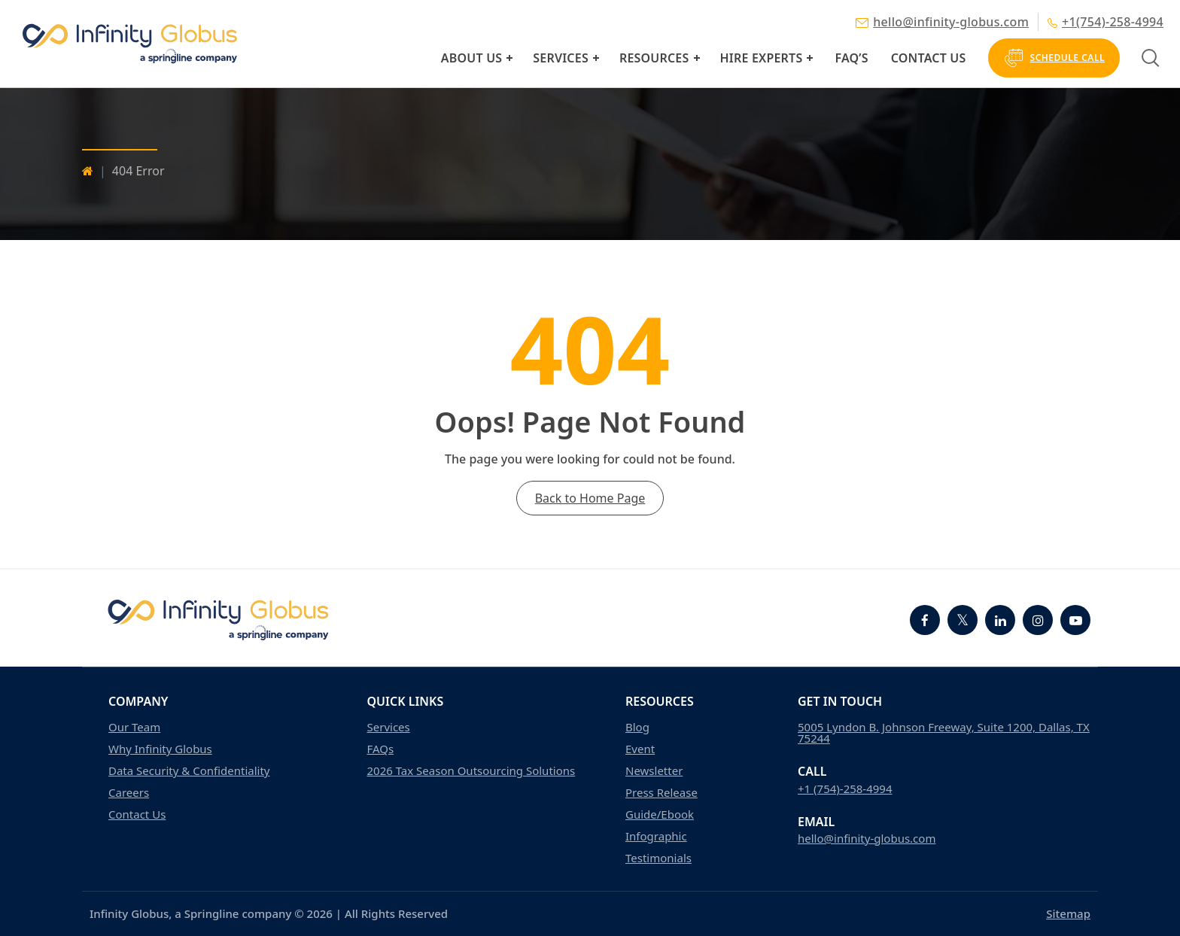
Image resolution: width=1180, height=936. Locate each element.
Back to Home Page (590, 498)
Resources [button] (654, 58)
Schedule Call (1054, 57)
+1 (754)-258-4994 (845, 789)
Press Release (661, 792)
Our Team (134, 727)
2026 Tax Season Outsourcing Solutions (471, 770)
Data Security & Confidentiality (189, 770)
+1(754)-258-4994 (1105, 22)
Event (640, 749)
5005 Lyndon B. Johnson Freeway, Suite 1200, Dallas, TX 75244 (944, 733)
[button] (509, 58)
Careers (128, 792)
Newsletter (654, 770)
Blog (637, 727)
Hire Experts (761, 58)
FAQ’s (851, 58)
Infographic (656, 836)
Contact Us (928, 58)
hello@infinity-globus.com (942, 22)
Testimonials (658, 858)
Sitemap (1068, 913)
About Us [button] (471, 58)
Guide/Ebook (659, 814)
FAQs (380, 749)
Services (560, 58)
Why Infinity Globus (160, 749)
